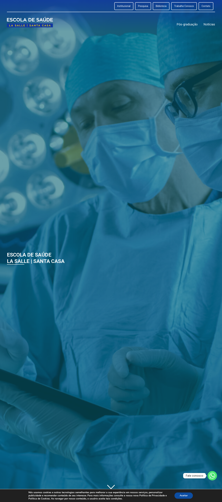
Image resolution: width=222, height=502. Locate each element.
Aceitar (184, 495)
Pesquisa (143, 6)
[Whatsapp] (212, 475)
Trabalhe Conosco (184, 6)
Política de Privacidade (152, 495)
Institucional (123, 6)
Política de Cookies (39, 498)
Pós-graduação (187, 24)
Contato (206, 6)
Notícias (209, 24)
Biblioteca (161, 6)
